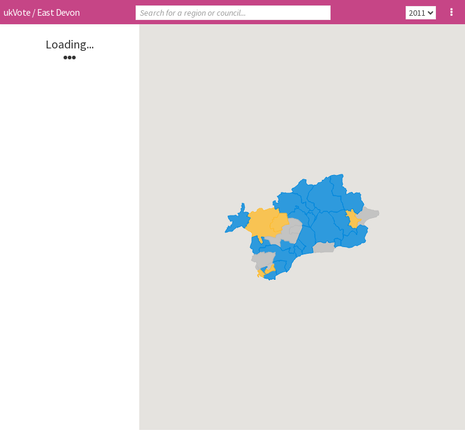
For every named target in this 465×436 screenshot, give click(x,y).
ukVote (17, 12)
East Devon (58, 12)
